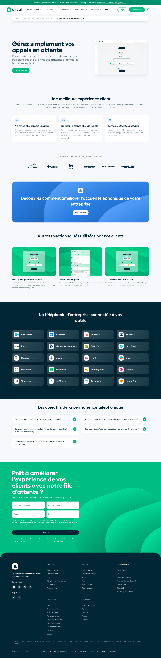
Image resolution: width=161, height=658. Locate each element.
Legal (43, 651)
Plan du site (83, 651)
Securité (73, 651)
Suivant (45, 532)
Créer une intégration (55, 623)
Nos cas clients (53, 612)
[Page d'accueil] (14, 9)
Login (122, 10)
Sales (49, 577)
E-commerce (52, 584)
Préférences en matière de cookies (103, 651)
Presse (84, 616)
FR (152, 10)
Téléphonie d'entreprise (56, 581)
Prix (106, 10)
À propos (85, 609)
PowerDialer (121, 570)
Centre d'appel (53, 570)
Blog (49, 605)
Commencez (136, 10)
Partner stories (53, 616)
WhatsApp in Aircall (125, 592)
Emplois (85, 612)
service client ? (21, 541)
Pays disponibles (88, 584)
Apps (84, 577)
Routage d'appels (124, 577)
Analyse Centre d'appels (127, 581)
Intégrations (87, 570)
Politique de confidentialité (57, 651)
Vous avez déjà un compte (22, 539)
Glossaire (51, 630)
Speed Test (51, 634)
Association (52, 588)
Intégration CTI (123, 584)
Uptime (85, 620)
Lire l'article (80, 221)
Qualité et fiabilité (89, 574)
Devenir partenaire (54, 620)
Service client (52, 574)
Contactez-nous (88, 605)
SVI (118, 574)
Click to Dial (121, 588)
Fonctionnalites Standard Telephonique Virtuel (33, 18)
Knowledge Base (54, 609)
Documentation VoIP (55, 627)
